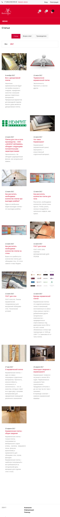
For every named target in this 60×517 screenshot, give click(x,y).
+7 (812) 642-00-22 (10, 2)
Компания (28, 507)
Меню (5, 21)
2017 (12, 44)
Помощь (27, 512)
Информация (29, 510)
